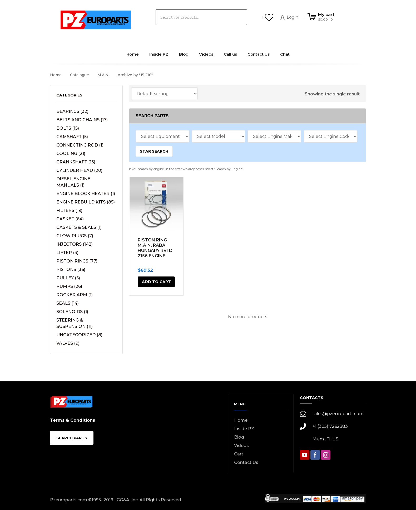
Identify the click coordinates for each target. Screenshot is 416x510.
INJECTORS (74, 244)
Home (56, 74)
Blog (239, 437)
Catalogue (79, 74)
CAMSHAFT (72, 136)
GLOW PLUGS (74, 235)
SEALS (67, 303)
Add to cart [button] (156, 281)
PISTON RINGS (76, 261)
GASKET (70, 218)
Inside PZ (244, 428)
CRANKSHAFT (75, 161)
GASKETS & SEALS (79, 227)
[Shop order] (164, 93)
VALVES (68, 343)
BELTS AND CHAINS (82, 119)
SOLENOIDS (72, 311)
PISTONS (70, 269)
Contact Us (246, 462)
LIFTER (67, 252)
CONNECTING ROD (79, 145)
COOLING (70, 153)
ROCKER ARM (74, 294)
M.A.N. (103, 74)
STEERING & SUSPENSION (74, 323)
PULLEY (68, 277)
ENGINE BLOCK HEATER (85, 193)
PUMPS (69, 286)
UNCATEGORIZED (79, 334)
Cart (238, 453)
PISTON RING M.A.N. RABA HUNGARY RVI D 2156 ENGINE (155, 247)
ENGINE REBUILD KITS (85, 202)
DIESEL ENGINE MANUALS (73, 182)
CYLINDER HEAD (79, 170)
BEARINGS (72, 111)
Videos (241, 445)
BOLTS (67, 128)
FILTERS (69, 210)
